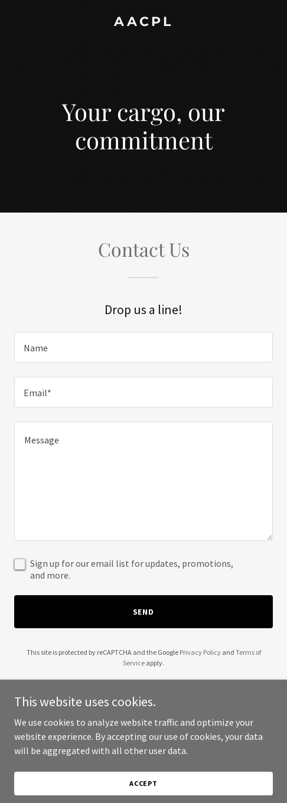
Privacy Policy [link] (200, 652)
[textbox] (143, 347)
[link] (143, 22)
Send (144, 611)
